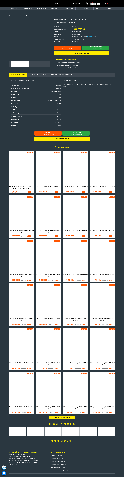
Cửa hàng (76, 3)
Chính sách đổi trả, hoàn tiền (58, 461)
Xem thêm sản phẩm (62, 417)
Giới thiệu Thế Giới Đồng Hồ (61, 75)
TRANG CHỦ (14, 8)
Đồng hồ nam (41, 8)
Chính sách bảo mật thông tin (58, 464)
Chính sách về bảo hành (57, 458)
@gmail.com (27, 456)
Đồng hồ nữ (55, 8)
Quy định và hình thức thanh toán (59, 467)
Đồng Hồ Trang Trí (84, 8)
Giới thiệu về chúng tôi (56, 455)
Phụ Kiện (109, 8)
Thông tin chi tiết (18, 75)
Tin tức (98, 8)
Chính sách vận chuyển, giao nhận (59, 470)
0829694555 (95, 4)
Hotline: (82, 53)
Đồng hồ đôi (69, 8)
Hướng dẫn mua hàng (38, 75)
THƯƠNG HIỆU (28, 8)
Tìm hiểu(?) (95, 36)
